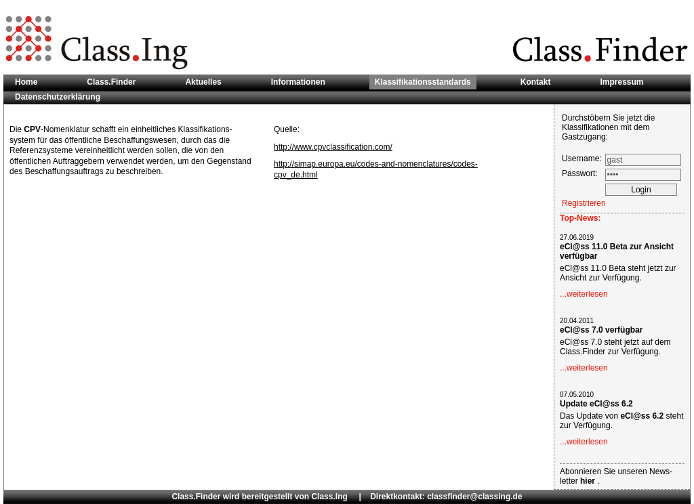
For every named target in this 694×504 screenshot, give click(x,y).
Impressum (621, 82)
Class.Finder (111, 82)
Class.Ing (329, 496)
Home (26, 82)
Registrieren (584, 203)
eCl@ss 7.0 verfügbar (601, 330)
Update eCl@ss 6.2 (596, 403)
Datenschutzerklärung (57, 97)
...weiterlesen (584, 294)
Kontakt (535, 82)
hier (588, 481)
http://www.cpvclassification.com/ (333, 147)
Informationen (298, 82)
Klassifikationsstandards (423, 82)
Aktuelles (203, 82)
